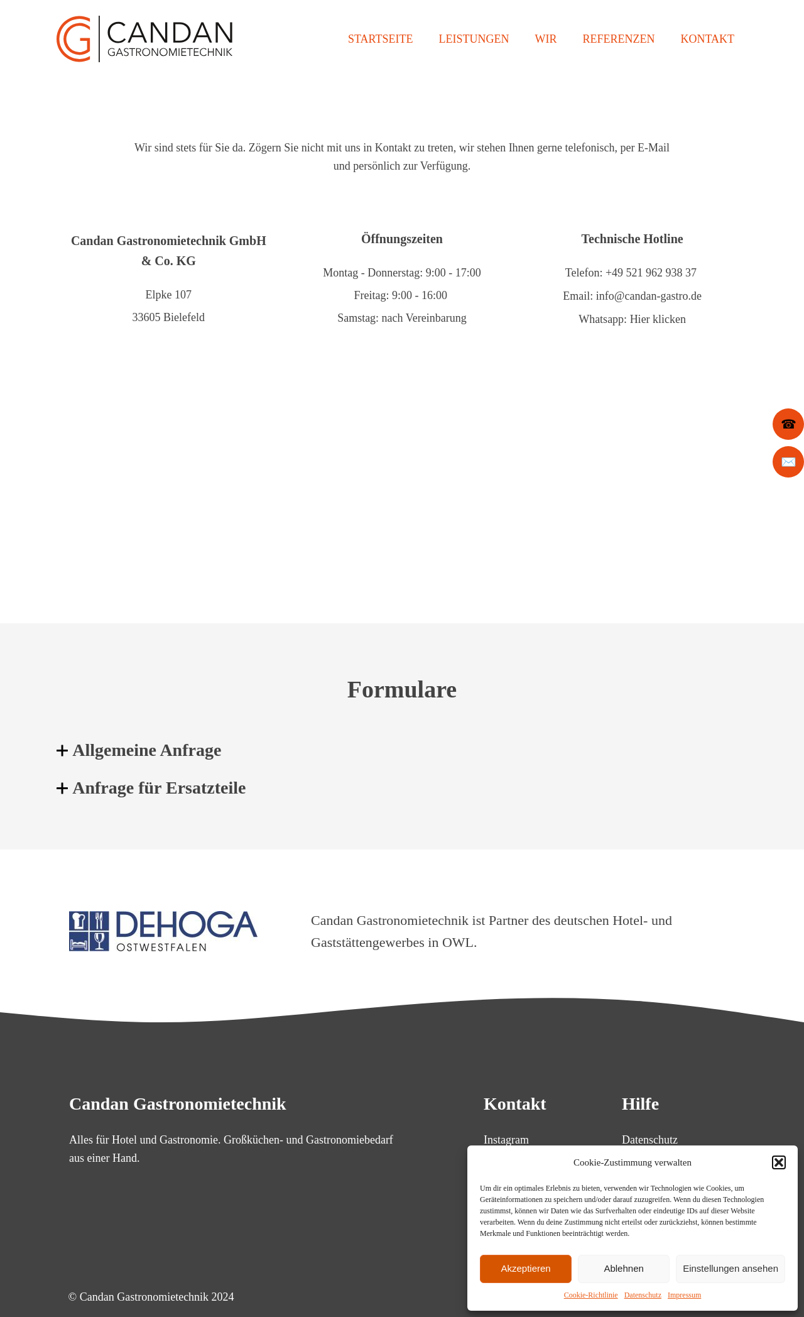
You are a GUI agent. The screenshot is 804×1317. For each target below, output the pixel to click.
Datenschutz (642, 1295)
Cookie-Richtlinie (591, 1295)
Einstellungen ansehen (730, 1268)
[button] (779, 1162)
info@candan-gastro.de (649, 295)
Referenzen (618, 39)
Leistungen (473, 39)
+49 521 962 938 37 (651, 272)
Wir (546, 39)
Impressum (684, 1295)
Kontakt (707, 39)
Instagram (506, 1138)
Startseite (380, 39)
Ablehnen (623, 1268)
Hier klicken (658, 318)
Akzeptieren (525, 1268)
